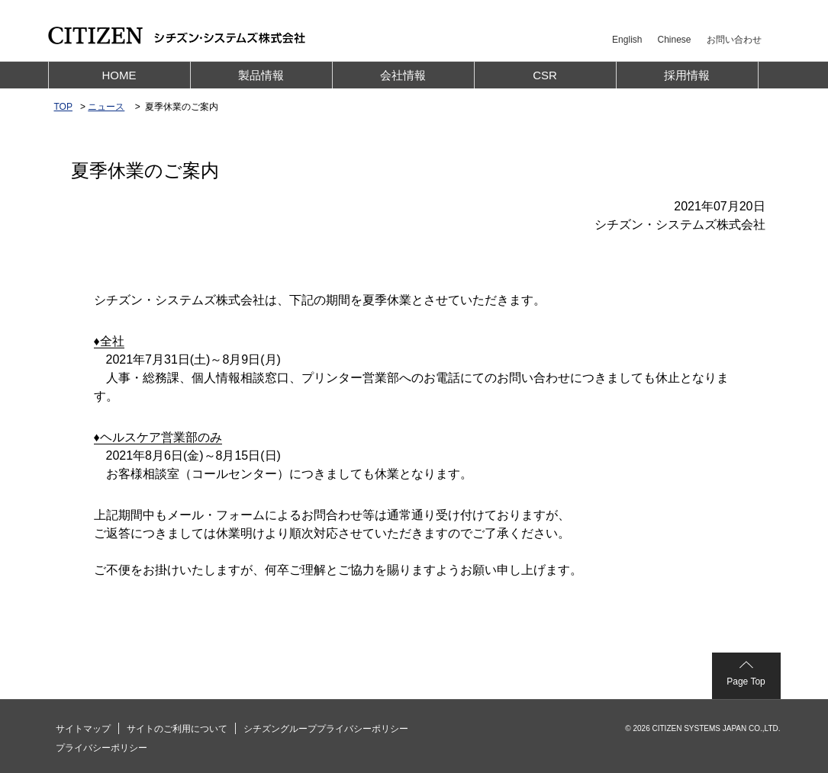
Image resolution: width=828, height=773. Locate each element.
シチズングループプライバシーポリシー (325, 728)
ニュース (106, 106)
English (627, 39)
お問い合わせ (734, 39)
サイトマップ (83, 728)
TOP (63, 106)
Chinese (674, 39)
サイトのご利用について (177, 728)
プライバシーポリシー (101, 748)
